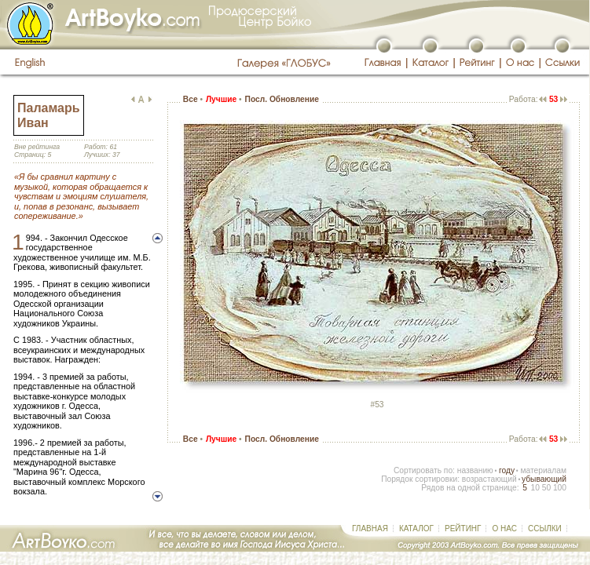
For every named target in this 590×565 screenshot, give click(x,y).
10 (534, 487)
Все (190, 99)
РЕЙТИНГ (463, 528)
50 (546, 487)
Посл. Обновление (282, 99)
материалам (543, 470)
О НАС (504, 528)
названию (475, 470)
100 (559, 487)
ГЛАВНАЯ (370, 528)
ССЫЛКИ (545, 528)
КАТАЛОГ (416, 528)
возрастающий (489, 479)
